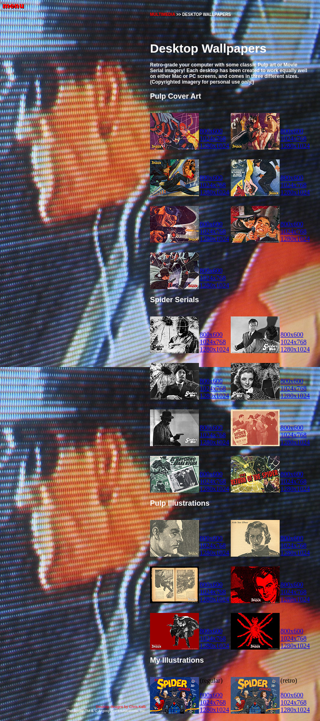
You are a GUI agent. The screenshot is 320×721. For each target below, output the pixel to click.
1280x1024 (214, 145)
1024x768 (213, 138)
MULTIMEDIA (162, 14)
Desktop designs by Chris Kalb (121, 707)
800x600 (211, 131)
